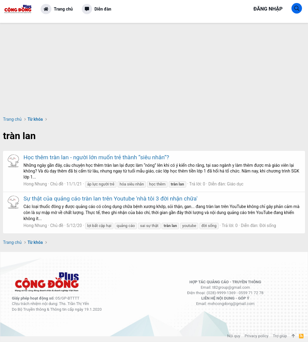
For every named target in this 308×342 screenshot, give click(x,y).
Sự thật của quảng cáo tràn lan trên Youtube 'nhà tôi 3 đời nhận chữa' (110, 198)
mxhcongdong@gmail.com (231, 303)
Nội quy (233, 336)
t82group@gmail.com (231, 287)
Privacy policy (256, 336)
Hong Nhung (35, 184)
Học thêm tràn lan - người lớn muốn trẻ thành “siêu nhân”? (96, 157)
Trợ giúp (280, 336)
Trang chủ (63, 9)
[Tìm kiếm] (296, 8)
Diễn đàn (102, 9)
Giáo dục (235, 184)
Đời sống (268, 225)
